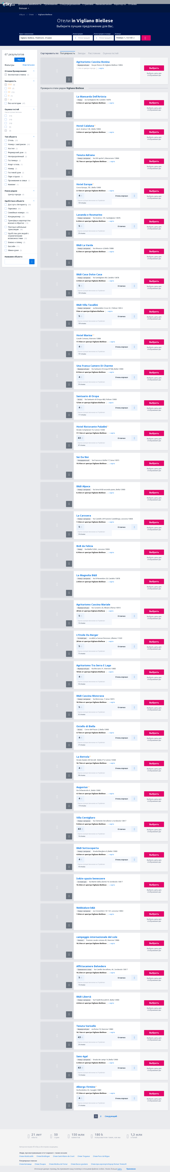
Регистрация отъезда (102, 34)
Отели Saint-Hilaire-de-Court (63, 1156)
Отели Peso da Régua (101, 1156)
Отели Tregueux (84, 1156)
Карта (19, 59)
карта (101, 68)
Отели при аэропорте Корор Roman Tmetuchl (108, 1164)
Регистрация (78, 34)
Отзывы (132, 4)
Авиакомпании (104, 4)
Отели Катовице (25, 1164)
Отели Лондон (40, 1164)
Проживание (51, 4)
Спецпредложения (70, 4)
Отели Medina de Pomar (58, 1164)
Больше (23, 8)
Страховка (87, 4)
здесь (119, 1169)
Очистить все (29, 65)
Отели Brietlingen (43, 1156)
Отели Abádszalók (26, 1156)
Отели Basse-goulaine (79, 1164)
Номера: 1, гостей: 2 (125, 37)
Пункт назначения (26, 34)
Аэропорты (120, 4)
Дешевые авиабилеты (29, 4)
